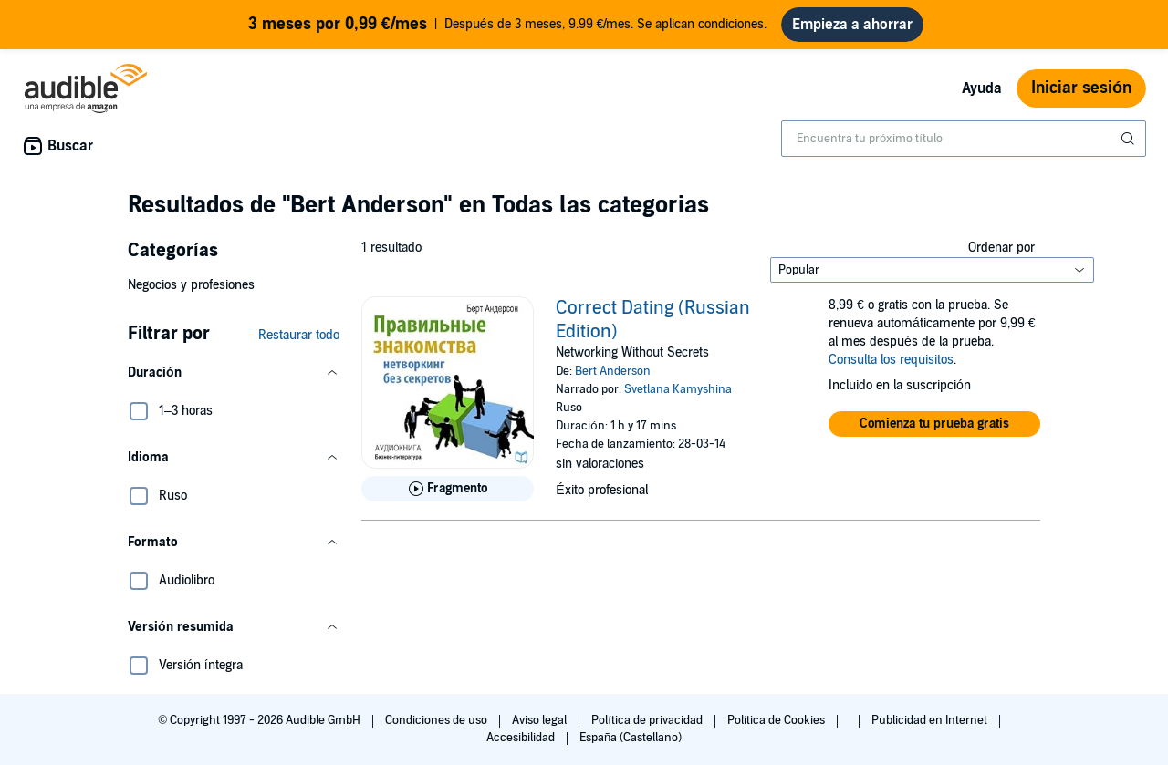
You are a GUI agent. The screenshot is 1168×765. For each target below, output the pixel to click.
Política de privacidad (648, 720)
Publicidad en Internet (930, 720)
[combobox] (963, 138)
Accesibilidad (522, 737)
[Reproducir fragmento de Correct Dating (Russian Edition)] (447, 488)
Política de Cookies (778, 720)
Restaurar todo (298, 335)
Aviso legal (540, 720)
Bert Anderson (613, 371)
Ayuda (982, 88)
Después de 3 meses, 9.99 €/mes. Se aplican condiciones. (507, 24)
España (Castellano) (630, 737)
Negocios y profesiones (191, 285)
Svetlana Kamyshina (678, 389)
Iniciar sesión (1081, 88)
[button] (233, 373)
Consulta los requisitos (891, 359)
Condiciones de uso (437, 720)
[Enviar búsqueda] (1129, 138)
